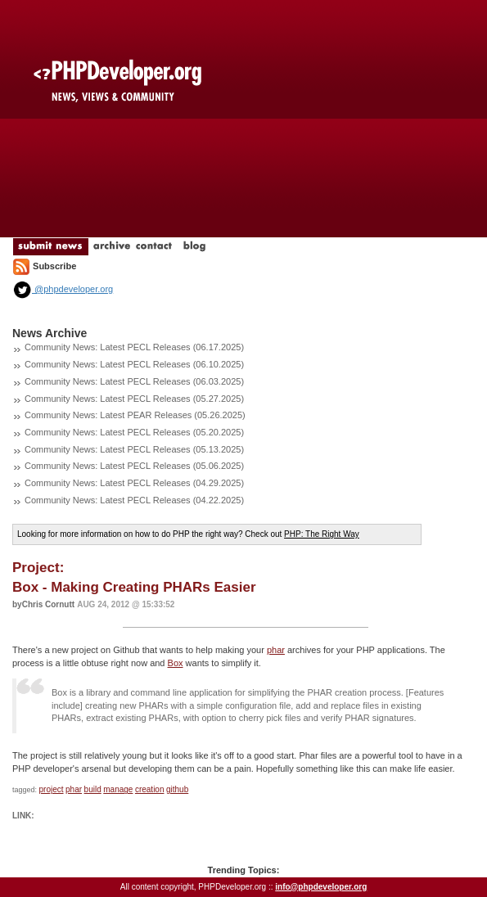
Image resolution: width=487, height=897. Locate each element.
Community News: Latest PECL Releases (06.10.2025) (134, 364)
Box (175, 663)
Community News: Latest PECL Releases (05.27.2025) (134, 398)
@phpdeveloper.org (62, 289)
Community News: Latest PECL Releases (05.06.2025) (134, 466)
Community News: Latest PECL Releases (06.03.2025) (134, 381)
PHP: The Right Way (321, 534)
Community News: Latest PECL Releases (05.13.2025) (134, 449)
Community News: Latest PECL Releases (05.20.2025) (134, 432)
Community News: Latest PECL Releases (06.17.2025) (134, 347)
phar (276, 650)
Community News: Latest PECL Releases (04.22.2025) (134, 500)
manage (118, 789)
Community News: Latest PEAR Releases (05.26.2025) (135, 415)
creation (150, 789)
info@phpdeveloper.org (321, 886)
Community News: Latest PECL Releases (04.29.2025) (134, 483)
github (177, 789)
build (92, 789)
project (51, 789)
